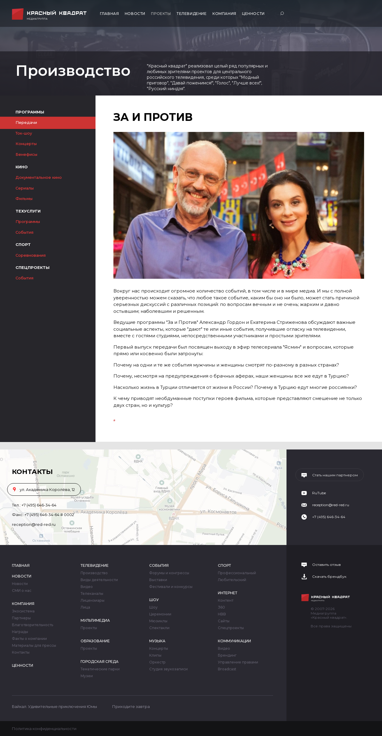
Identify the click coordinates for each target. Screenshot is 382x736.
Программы (28, 221)
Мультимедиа (95, 620)
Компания (224, 13)
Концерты (26, 143)
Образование (95, 641)
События (24, 232)
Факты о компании (29, 638)
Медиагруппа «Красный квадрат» (50, 14)
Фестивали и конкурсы (170, 587)
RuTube (319, 493)
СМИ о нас (21, 590)
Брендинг (227, 655)
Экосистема (23, 611)
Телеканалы (92, 593)
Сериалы (25, 188)
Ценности (253, 13)
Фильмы (24, 198)
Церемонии (160, 614)
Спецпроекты (231, 628)
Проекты (161, 13)
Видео (87, 587)
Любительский (232, 580)
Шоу (154, 600)
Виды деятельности (99, 580)
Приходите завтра (131, 706)
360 (221, 607)
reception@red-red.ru (34, 524)
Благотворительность (32, 625)
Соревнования (31, 255)
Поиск (282, 13)
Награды (20, 632)
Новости (135, 13)
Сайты (223, 621)
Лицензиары (92, 600)
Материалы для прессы (34, 645)
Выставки (158, 580)
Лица (85, 607)
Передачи (26, 122)
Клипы (155, 655)
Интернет (227, 593)
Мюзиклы (158, 621)
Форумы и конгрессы (169, 573)
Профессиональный (237, 573)
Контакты (21, 652)
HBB (222, 614)
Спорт (224, 565)
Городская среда (99, 661)
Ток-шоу (24, 133)
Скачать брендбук (329, 576)
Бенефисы (26, 154)
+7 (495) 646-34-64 (38, 505)
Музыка (157, 641)
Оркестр (157, 662)
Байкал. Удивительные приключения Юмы (54, 706)
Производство (94, 573)
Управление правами (238, 662)
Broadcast (227, 669)
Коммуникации (234, 641)
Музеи (87, 676)
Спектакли (159, 628)
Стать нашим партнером (335, 475)
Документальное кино (39, 177)
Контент (225, 600)
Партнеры (21, 618)
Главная (109, 13)
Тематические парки (100, 669)
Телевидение (192, 13)
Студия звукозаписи (168, 669)
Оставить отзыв (326, 564)
